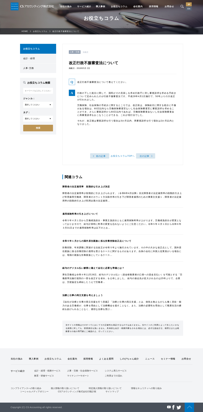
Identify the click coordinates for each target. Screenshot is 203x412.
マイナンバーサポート (78, 375)
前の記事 (101, 156)
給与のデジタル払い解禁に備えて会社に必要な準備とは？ (93, 268)
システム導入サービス (116, 370)
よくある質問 (106, 359)
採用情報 (153, 6)
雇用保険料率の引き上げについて (80, 214)
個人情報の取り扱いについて (65, 388)
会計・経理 (29, 58)
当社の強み (66, 6)
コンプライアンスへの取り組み (26, 388)
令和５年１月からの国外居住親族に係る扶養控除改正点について (97, 241)
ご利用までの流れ (113, 375)
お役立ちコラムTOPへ (123, 156)
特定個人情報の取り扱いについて (105, 388)
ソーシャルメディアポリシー (34, 391)
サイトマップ (112, 391)
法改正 (85, 52)
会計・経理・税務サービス (47, 370)
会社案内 (138, 6)
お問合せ (169, 6)
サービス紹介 (84, 6)
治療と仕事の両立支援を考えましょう (82, 295)
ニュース (150, 359)
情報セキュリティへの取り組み (146, 388)
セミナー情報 (168, 359)
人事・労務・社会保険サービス (82, 370)
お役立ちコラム (119, 6)
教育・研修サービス (44, 375)
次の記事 (144, 156)
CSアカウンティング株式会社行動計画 (77, 391)
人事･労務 (28, 68)
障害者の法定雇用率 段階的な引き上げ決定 (86, 186)
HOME (25, 31)
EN (188, 9)
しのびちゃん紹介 (129, 359)
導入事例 (100, 6)
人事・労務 (75, 52)
